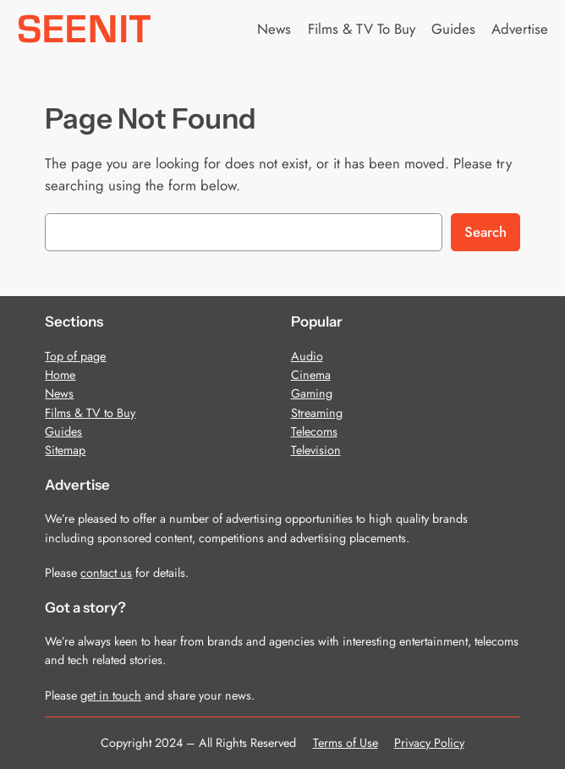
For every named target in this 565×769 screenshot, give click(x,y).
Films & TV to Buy (90, 412)
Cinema (311, 374)
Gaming (311, 393)
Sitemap (65, 450)
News (59, 393)
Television (316, 450)
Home (60, 374)
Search (485, 232)
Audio (307, 356)
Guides (63, 431)
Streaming (317, 412)
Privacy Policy (429, 742)
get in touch (110, 695)
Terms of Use (345, 742)
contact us (106, 572)
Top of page (75, 356)
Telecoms (314, 431)
